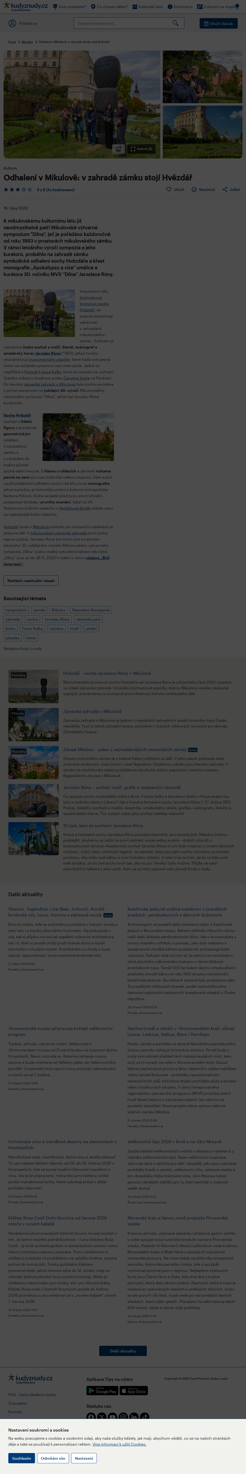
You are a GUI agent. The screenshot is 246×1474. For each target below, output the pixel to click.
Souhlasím (21, 1458)
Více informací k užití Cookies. (120, 1444)
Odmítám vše (53, 1458)
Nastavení (84, 1458)
